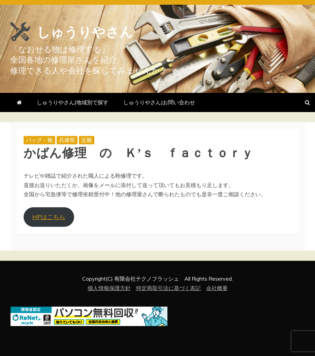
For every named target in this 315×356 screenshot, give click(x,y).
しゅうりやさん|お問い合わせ (159, 102)
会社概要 (217, 288)
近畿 (86, 140)
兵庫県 (67, 140)
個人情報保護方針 (109, 288)
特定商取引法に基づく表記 (168, 288)
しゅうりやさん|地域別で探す (72, 102)
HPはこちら (48, 217)
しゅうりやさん (98, 31)
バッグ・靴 (39, 140)
